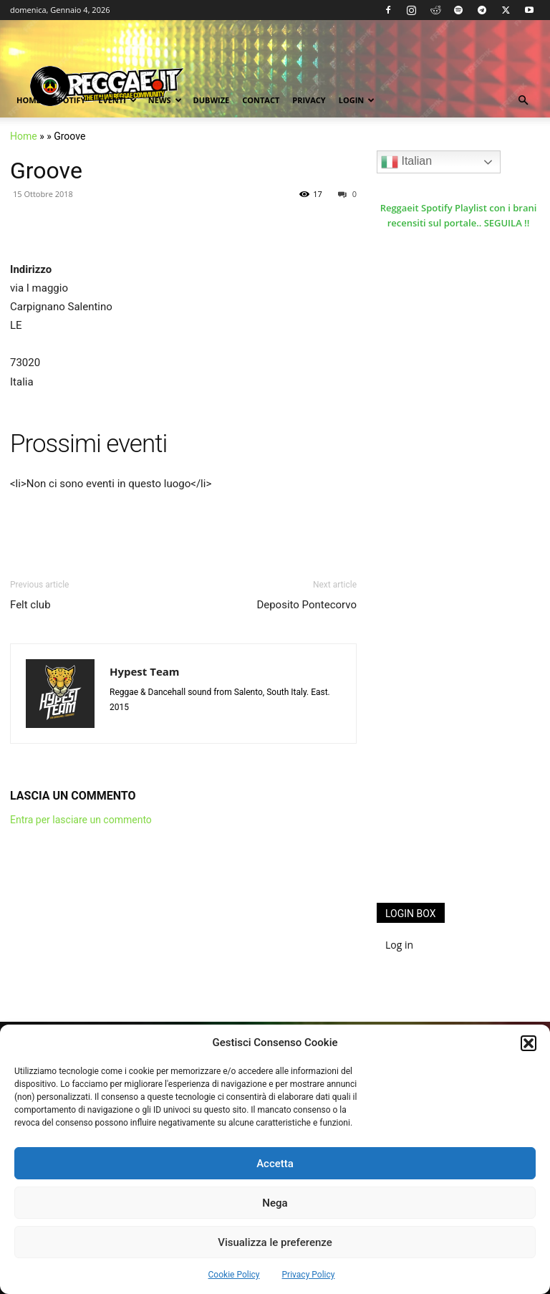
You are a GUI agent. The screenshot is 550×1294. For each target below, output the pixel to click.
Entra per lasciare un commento (81, 819)
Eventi (117, 100)
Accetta (275, 1163)
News (165, 100)
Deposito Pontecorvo (306, 604)
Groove (46, 170)
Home (28, 100)
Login (357, 100)
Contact (260, 100)
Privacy (308, 100)
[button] (528, 1043)
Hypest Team (145, 671)
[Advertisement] (463, 800)
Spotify (70, 100)
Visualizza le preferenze (275, 1242)
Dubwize (211, 100)
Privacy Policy (308, 1275)
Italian (406, 162)
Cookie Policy (234, 1275)
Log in (399, 945)
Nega (274, 1203)
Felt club (30, 604)
